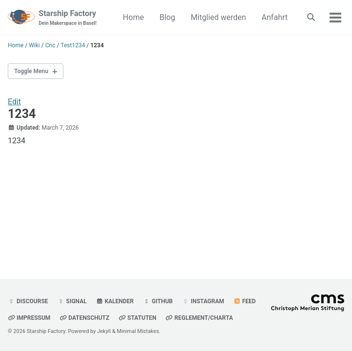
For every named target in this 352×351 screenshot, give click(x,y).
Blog (167, 17)
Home (133, 17)
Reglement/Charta (199, 317)
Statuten (137, 317)
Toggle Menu (31, 71)
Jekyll (104, 331)
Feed (245, 301)
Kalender (115, 301)
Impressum (29, 317)
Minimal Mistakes (138, 331)
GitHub (158, 301)
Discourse (28, 301)
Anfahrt (275, 17)
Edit (14, 101)
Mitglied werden (218, 17)
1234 (22, 114)
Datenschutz (84, 317)
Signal (72, 301)
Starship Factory (68, 18)
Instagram (203, 301)
